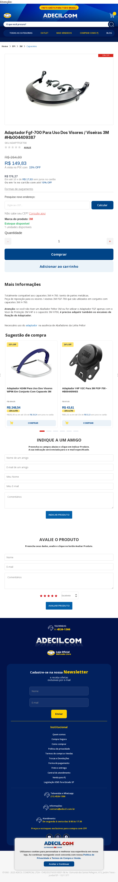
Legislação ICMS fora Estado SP (59, 782)
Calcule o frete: (59, 197)
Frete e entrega (59, 768)
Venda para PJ (59, 777)
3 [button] (55, 431)
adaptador (32, 325)
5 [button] (69, 431)
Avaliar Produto (59, 605)
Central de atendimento (59, 772)
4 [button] (62, 431)
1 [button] (42, 431)
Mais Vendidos (64, 33)
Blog (109, 33)
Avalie (27, 147)
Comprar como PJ (89, 33)
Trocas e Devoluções (59, 758)
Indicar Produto (59, 514)
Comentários (59, 500)
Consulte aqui (37, 213)
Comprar (24, 422)
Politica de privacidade (59, 749)
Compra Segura (59, 739)
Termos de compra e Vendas (59, 753)
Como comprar (59, 744)
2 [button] (48, 431)
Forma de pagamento (59, 763)
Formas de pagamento (19, 188)
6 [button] (75, 431)
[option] (31, 384)
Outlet (44, 33)
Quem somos (59, 734)
